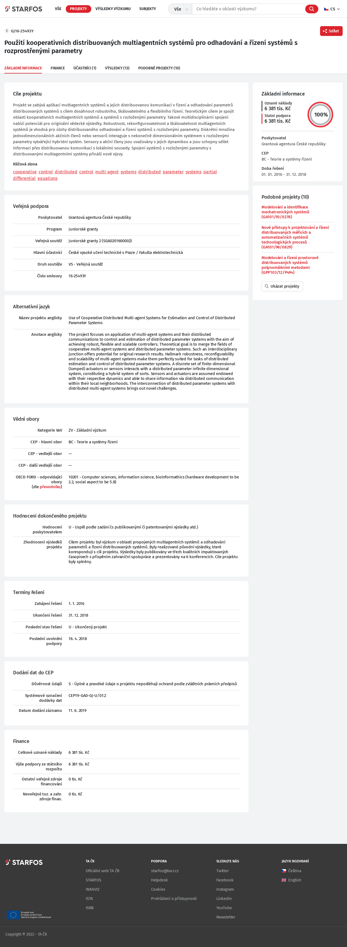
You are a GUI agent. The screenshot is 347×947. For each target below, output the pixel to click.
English (294, 880)
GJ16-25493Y (22, 31)
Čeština (294, 870)
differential (24, 178)
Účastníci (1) (84, 68)
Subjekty (147, 9)
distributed (66, 171)
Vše (58, 9)
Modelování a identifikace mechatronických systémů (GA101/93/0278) (285, 212)
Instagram (225, 889)
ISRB (90, 907)
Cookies (158, 889)
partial (210, 171)
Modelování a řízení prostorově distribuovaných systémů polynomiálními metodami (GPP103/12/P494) (290, 265)
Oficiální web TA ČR (102, 870)
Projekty (78, 9)
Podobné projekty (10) (159, 68)
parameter (173, 171)
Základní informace (23, 68)
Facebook (224, 880)
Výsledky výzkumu (113, 9)
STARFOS (93, 880)
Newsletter (225, 917)
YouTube (224, 907)
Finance (58, 68)
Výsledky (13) (117, 68)
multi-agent (107, 171)
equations (47, 178)
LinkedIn (224, 898)
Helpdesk (159, 880)
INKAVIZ (93, 889)
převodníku (50, 486)
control (46, 171)
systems (128, 171)
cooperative (25, 171)
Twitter (222, 870)
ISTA (89, 898)
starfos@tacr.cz (165, 870)
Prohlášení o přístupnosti (174, 898)
